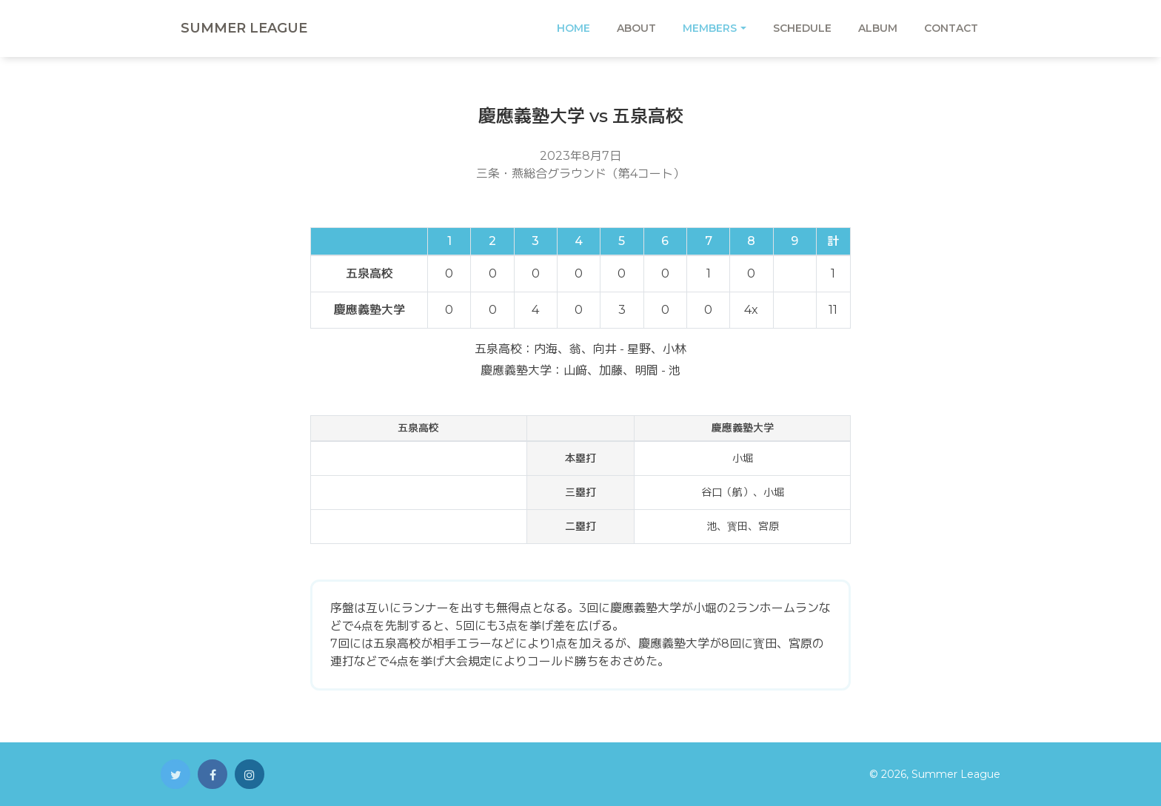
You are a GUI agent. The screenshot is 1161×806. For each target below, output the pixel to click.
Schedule (802, 28)
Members (710, 28)
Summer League (244, 28)
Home (573, 28)
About (636, 28)
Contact (951, 28)
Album (877, 28)
